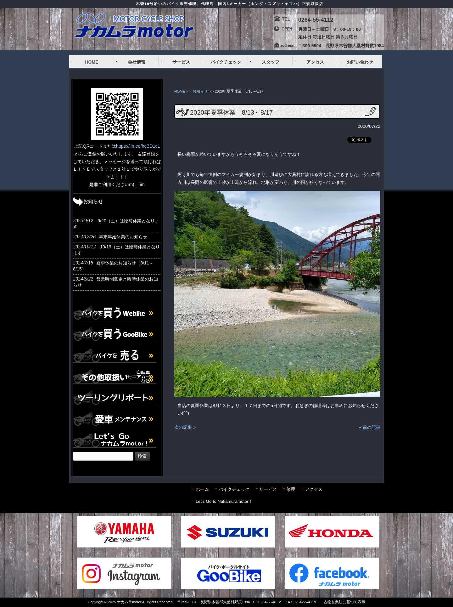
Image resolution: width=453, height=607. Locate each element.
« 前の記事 (369, 427)
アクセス (313, 489)
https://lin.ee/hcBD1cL (138, 146)
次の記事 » (185, 427)
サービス (268, 489)
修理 (290, 489)
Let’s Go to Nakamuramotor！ (224, 501)
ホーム (202, 489)
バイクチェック (234, 489)
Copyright (95, 602)
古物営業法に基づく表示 (344, 602)
